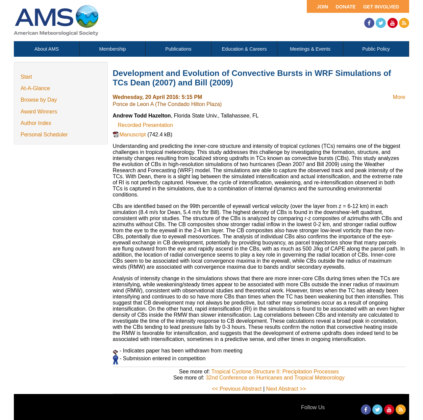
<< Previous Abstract (237, 389)
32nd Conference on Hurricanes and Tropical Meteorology (275, 377)
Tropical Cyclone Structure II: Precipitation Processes (275, 371)
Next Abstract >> (286, 389)
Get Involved (381, 6)
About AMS (46, 49)
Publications (178, 49)
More (399, 97)
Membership (112, 49)
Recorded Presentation (145, 125)
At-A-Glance (35, 88)
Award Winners (39, 111)
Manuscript (134, 134)
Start (26, 77)
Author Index (36, 123)
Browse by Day (39, 100)
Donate (345, 6)
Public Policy (376, 49)
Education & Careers (244, 49)
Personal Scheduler (44, 134)
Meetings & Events (310, 49)
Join (322, 6)
